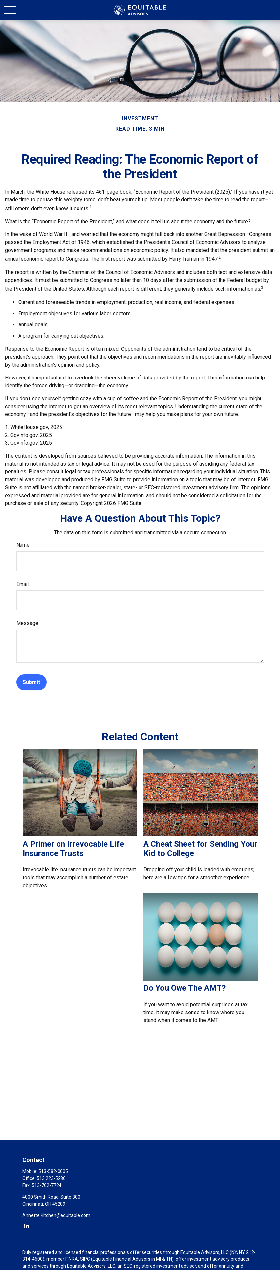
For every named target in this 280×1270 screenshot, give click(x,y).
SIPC (85, 1259)
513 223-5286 (51, 1178)
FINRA (71, 1259)
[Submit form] (31, 682)
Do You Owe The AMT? (184, 988)
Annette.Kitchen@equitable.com (56, 1215)
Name (23, 545)
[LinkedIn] (26, 1225)
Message (27, 623)
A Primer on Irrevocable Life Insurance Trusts (73, 848)
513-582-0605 (53, 1171)
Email (22, 584)
